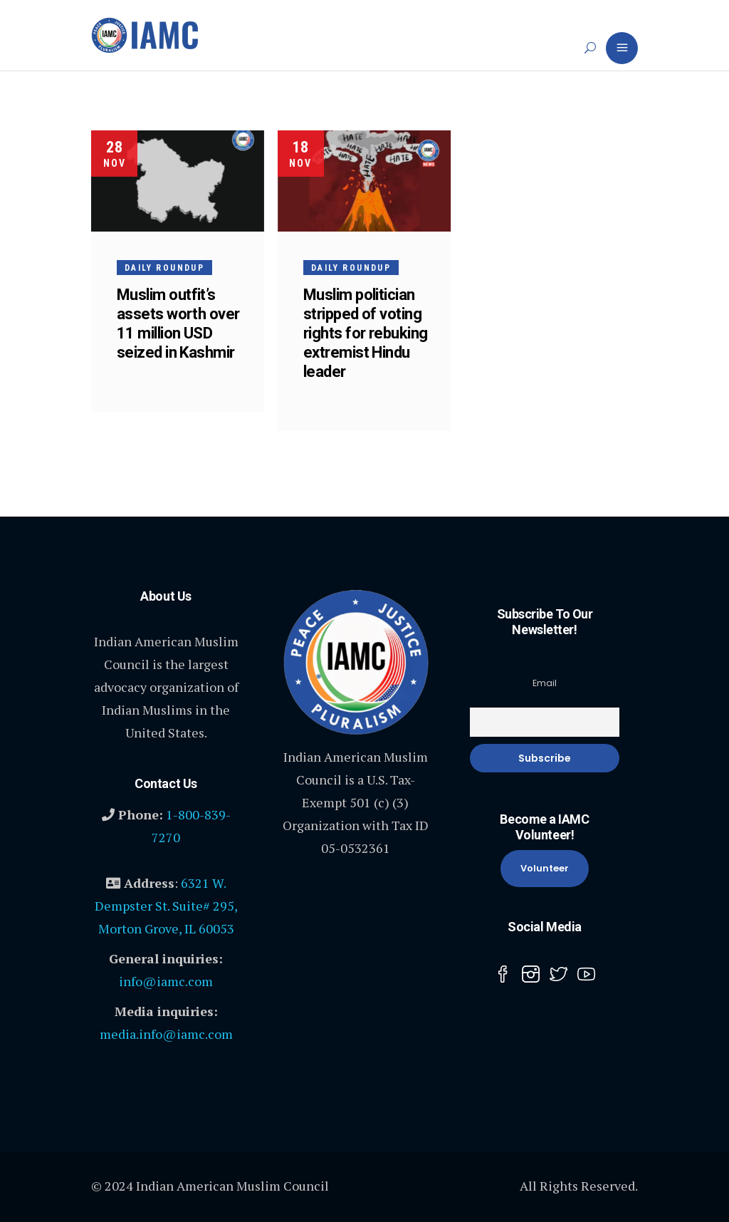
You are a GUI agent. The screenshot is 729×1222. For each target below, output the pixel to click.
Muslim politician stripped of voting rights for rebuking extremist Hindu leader (366, 333)
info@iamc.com (166, 981)
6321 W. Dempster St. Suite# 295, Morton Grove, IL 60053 (166, 905)
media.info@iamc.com (166, 1033)
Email (545, 683)
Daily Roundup (164, 268)
